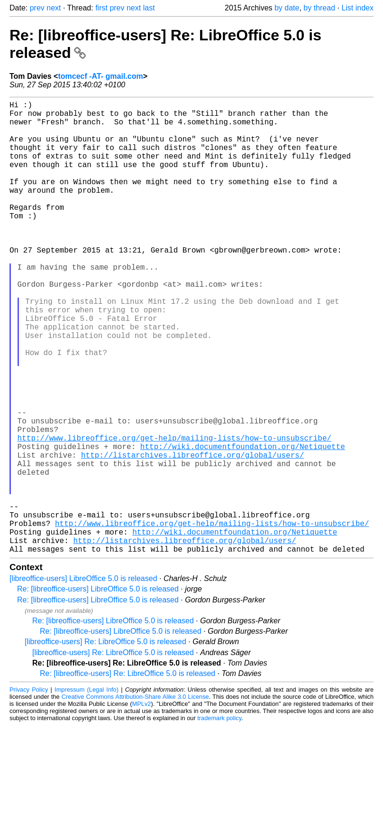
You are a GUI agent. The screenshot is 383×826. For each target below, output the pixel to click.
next (53, 8)
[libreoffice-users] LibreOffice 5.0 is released (83, 679)
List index (357, 8)
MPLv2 (141, 804)
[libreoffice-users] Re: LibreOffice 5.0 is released (105, 742)
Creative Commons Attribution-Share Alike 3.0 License (135, 797)
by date (286, 8)
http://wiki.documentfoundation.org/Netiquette (242, 524)
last (149, 8)
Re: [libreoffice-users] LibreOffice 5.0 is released (98, 689)
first (101, 8)
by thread (319, 8)
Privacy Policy (28, 790)
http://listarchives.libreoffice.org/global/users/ (192, 534)
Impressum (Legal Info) (87, 790)
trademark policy (219, 818)
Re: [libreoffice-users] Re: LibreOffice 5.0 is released (127, 774)
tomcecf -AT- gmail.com (100, 76)
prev (37, 8)
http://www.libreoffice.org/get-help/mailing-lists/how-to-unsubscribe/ (174, 513)
